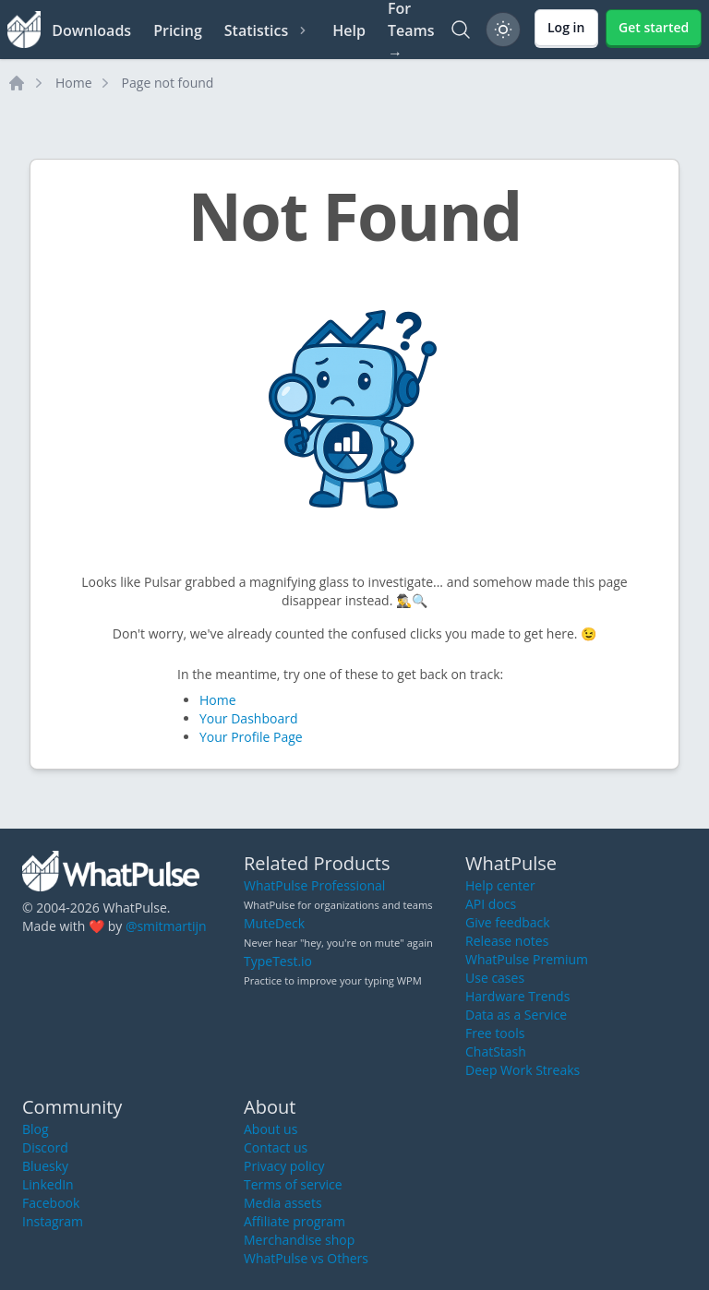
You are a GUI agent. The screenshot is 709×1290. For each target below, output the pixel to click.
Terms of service (293, 1184)
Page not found (168, 82)
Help (349, 30)
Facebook (50, 1203)
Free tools (494, 1033)
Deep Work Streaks (522, 1070)
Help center (500, 885)
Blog (35, 1129)
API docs (490, 904)
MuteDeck (274, 923)
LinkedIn (48, 1184)
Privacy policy (284, 1166)
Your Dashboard (248, 718)
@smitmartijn (166, 926)
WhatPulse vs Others (306, 1258)
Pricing (177, 30)
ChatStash (495, 1051)
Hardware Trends (517, 996)
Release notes (506, 941)
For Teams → (411, 29)
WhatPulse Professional (314, 885)
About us (270, 1129)
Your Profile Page (251, 737)
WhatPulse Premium (526, 959)
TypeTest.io (278, 961)
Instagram (52, 1221)
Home (73, 82)
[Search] (461, 29)
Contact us (275, 1147)
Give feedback (507, 922)
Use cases (494, 977)
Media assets (283, 1203)
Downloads (91, 30)
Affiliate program (294, 1221)
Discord (45, 1147)
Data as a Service (516, 1014)
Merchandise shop (299, 1239)
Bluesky (45, 1166)
